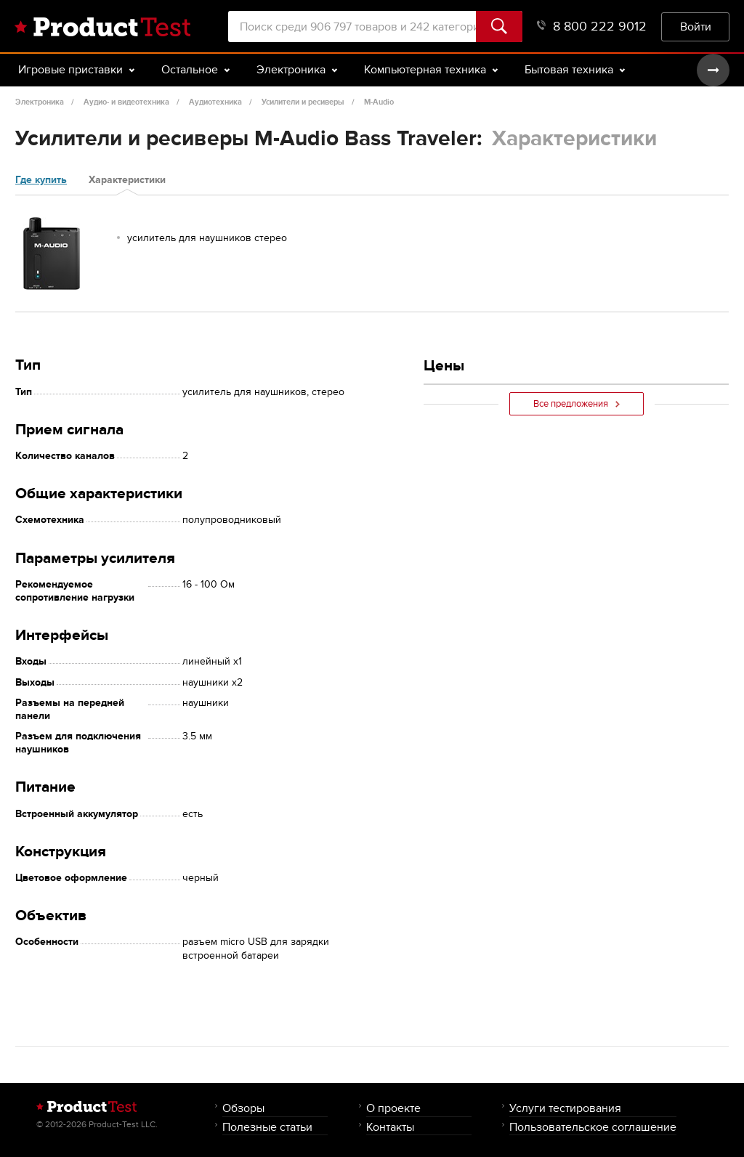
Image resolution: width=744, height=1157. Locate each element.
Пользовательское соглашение (592, 1127)
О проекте (393, 1108)
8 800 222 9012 (592, 26)
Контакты (390, 1127)
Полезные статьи (267, 1127)
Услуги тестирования (565, 1108)
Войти (695, 26)
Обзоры (243, 1108)
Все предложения (576, 404)
